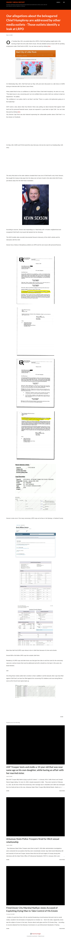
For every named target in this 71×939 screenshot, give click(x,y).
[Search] (58, 2)
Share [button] (61, 716)
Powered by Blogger (35, 933)
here (49, 46)
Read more (62, 790)
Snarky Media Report (15, 2)
